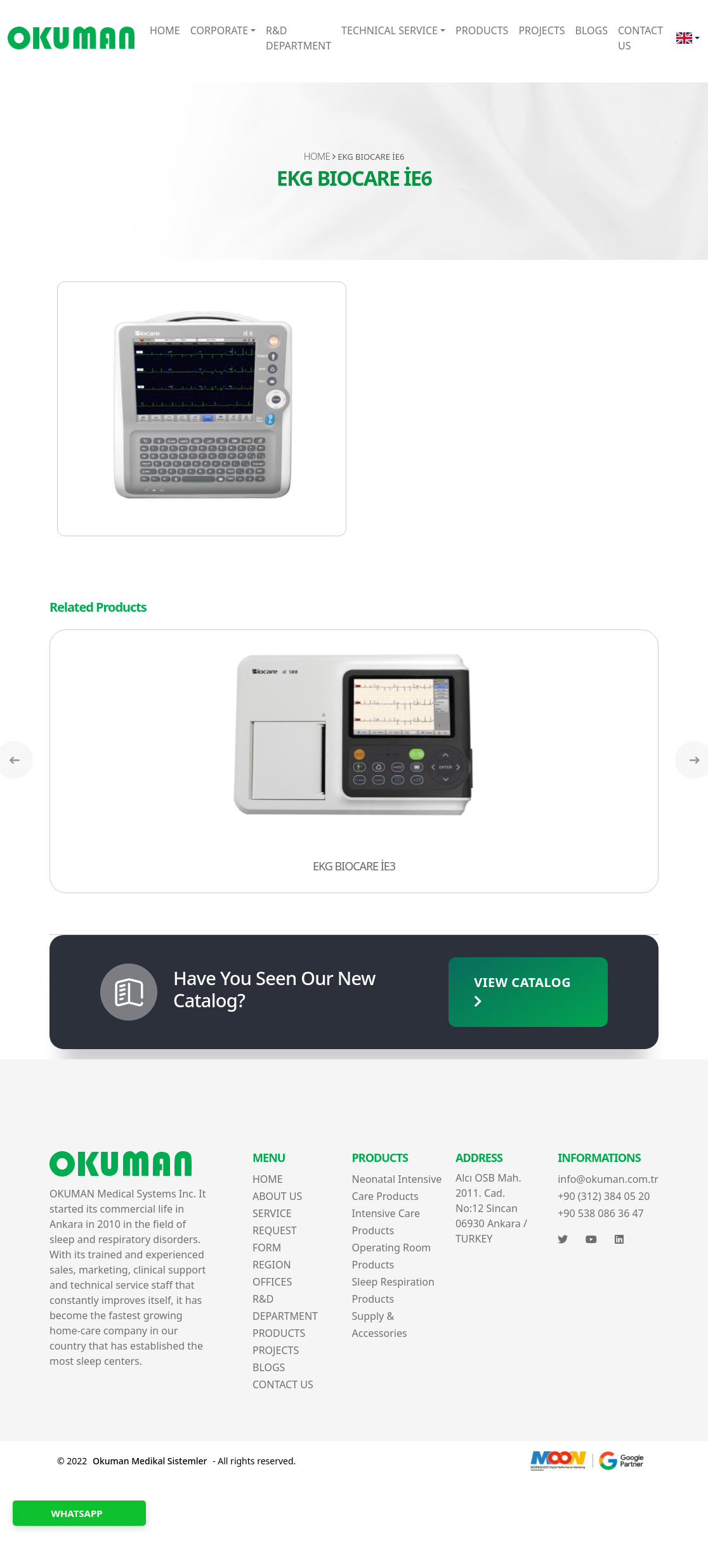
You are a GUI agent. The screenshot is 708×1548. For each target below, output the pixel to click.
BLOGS (591, 30)
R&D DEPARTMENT (298, 38)
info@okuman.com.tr (608, 1179)
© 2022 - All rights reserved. (176, 1461)
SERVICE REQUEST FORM (274, 1230)
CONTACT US (640, 38)
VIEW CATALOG (522, 991)
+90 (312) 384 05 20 (604, 1196)
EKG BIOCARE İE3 (354, 866)
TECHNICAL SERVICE (389, 30)
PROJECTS (541, 30)
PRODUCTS (482, 30)
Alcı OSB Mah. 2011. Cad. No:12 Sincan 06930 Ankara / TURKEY (491, 1208)
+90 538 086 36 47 (601, 1213)
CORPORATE (219, 30)
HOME (165, 30)
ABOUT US (277, 1196)
